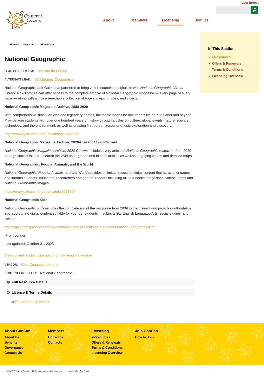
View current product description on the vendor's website (48, 255)
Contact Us (13, 353)
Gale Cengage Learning (39, 265)
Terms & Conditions (227, 69)
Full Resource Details (29, 282)
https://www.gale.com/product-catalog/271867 (40, 192)
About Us (12, 337)
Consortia (56, 337)
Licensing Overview (227, 76)
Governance (14, 347)
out (255, 3)
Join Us (201, 20)
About (108, 20)
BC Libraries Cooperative (54, 80)
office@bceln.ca (82, 371)
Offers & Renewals (226, 63)
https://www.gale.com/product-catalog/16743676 (42, 134)
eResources (47, 44)
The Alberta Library (52, 71)
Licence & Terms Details (32, 292)
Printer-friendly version (30, 302)
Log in (247, 3)
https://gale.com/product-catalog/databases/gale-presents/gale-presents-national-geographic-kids (80, 227)
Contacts (55, 342)
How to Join (144, 337)
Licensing (170, 20)
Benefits (11, 342)
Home (13, 44)
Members (139, 20)
